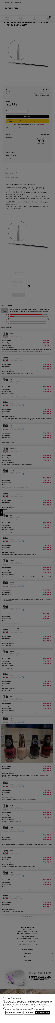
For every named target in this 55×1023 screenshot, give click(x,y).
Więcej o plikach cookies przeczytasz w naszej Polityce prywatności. (24, 1009)
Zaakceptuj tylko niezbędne (14, 1013)
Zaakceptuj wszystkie (42, 1013)
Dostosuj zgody (29, 1013)
